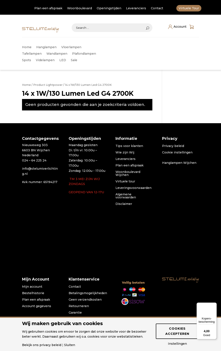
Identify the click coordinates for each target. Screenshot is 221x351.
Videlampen (45, 60)
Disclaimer (123, 204)
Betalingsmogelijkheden (88, 293)
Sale (74, 60)
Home (27, 47)
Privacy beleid (173, 146)
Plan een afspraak (48, 8)
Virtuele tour (125, 181)
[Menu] (214, 305)
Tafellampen (32, 54)
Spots (26, 60)
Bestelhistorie (33, 293)
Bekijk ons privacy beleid (41, 344)
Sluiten (69, 344)
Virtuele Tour (189, 8)
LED (62, 60)
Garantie (75, 312)
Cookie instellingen (177, 152)
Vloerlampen (71, 47)
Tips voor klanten (129, 146)
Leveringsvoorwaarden (133, 188)
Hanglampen (46, 47)
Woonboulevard (79, 8)
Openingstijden (109, 8)
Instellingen (177, 343)
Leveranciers (136, 8)
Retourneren (79, 306)
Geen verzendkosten (85, 300)
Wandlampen (56, 54)
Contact (157, 8)
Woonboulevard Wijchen (127, 173)
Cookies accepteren (177, 331)
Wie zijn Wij (124, 152)
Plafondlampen (84, 54)
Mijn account (32, 287)
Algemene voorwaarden (125, 196)
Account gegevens (36, 306)
